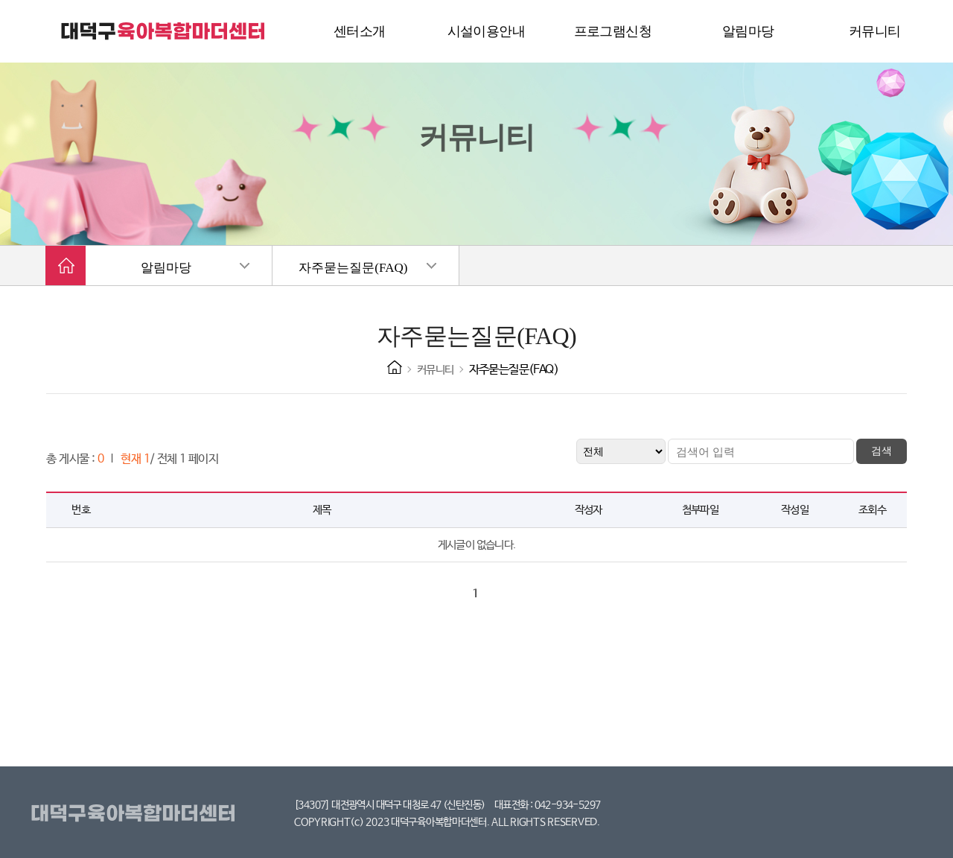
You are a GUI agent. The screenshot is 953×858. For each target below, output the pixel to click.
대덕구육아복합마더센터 (136, 814)
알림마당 (166, 268)
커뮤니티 (435, 369)
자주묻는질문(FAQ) (353, 268)
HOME (394, 367)
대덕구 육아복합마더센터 (164, 31)
